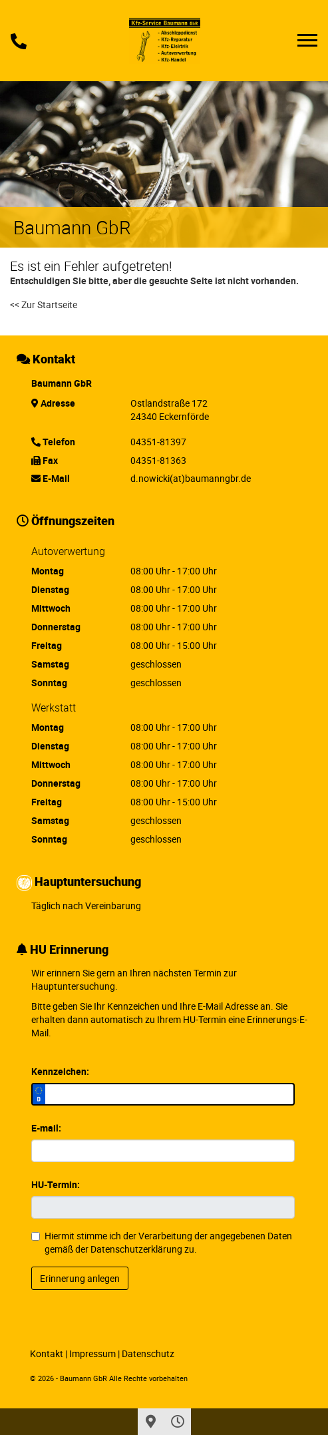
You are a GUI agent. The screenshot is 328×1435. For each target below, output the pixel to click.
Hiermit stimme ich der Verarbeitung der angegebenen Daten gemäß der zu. (161, 1242)
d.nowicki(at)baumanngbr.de (190, 478)
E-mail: (46, 1128)
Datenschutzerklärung (136, 1249)
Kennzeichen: (60, 1071)
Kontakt (46, 1353)
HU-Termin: (55, 1184)
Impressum (92, 1353)
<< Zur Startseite (43, 304)
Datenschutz (148, 1353)
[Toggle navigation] (307, 40)
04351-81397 (158, 441)
